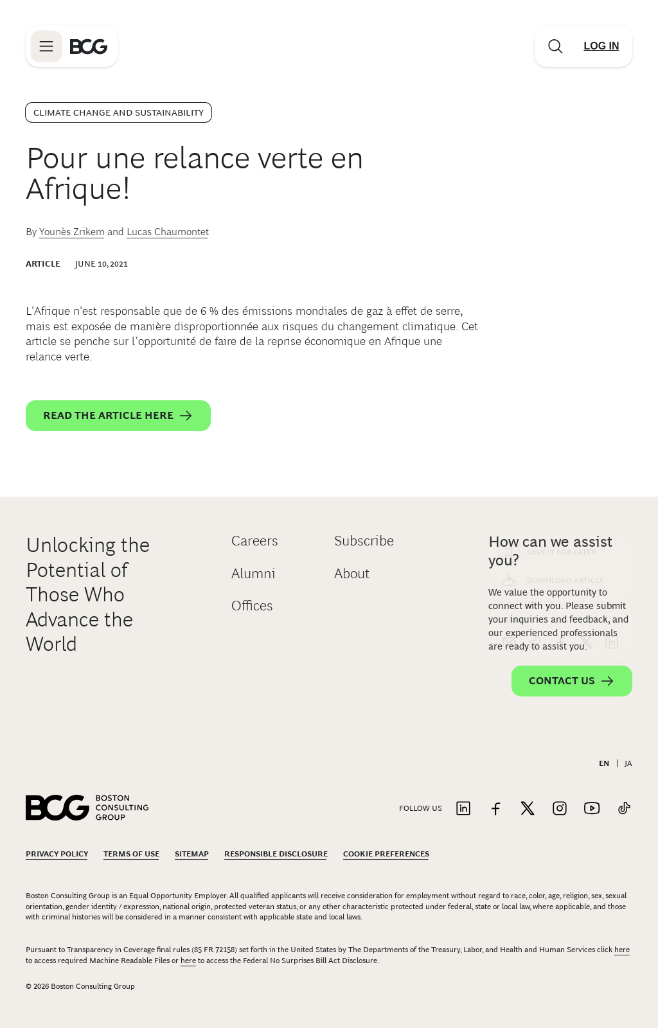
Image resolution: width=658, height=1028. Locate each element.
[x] (586, 409)
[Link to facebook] (495, 809)
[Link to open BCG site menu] (46, 46)
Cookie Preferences (386, 853)
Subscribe (364, 541)
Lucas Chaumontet (168, 231)
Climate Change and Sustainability (118, 112)
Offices (252, 606)
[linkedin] (611, 409)
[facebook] (560, 409)
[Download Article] (560, 347)
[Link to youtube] (591, 809)
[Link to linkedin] (463, 809)
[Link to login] (601, 46)
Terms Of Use (131, 853)
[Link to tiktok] (624, 809)
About (351, 573)
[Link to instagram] (559, 809)
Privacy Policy (57, 853)
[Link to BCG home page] (88, 46)
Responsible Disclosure (276, 853)
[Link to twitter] (527, 809)
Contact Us (572, 681)
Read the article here (118, 415)
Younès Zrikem (72, 231)
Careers (254, 541)
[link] (534, 409)
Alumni (253, 573)
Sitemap (192, 853)
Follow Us (420, 808)
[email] (509, 409)
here (622, 949)
